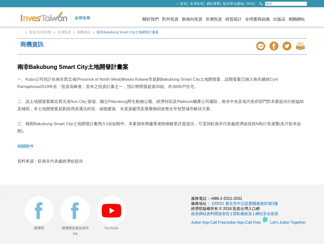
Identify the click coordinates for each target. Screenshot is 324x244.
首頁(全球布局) (40, 32)
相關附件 (25, 146)
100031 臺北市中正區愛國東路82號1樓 (244, 203)
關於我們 (150, 19)
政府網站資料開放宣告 (210, 214)
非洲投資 (214, 19)
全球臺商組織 (257, 19)
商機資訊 (83, 32)
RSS (250, 4)
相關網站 (297, 19)
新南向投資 (192, 19)
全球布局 (196, 4)
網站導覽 (213, 4)
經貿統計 (233, 19)
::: (177, 4)
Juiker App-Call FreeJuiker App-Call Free (226, 222)
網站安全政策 (266, 214)
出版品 (279, 19)
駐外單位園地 (233, 4)
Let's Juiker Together (288, 222)
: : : (20, 32)
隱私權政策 (242, 214)
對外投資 (170, 19)
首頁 (183, 4)
